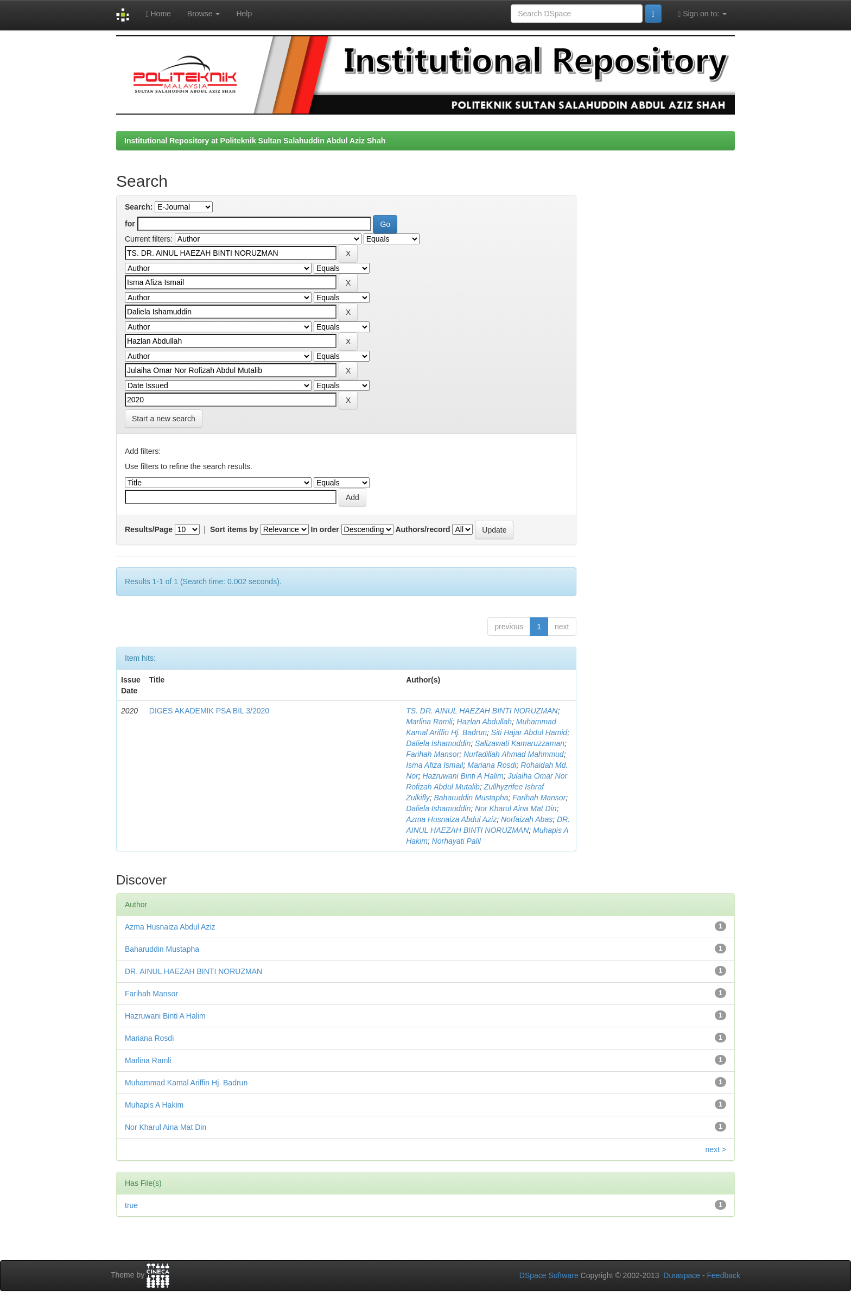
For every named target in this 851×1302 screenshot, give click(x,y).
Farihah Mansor (432, 754)
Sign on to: (702, 13)
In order (325, 529)
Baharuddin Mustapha (471, 797)
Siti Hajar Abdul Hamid (529, 732)
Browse (203, 13)
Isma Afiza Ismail (434, 765)
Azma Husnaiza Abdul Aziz (451, 819)
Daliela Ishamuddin (438, 743)
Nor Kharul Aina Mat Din (515, 808)
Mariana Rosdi (491, 765)
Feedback (723, 1275)
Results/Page (149, 529)
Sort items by (234, 529)
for (130, 223)
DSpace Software (549, 1275)
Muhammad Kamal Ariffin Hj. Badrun (186, 1082)
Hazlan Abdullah (484, 721)
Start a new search (163, 418)
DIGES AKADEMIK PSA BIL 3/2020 (209, 710)
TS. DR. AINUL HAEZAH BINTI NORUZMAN (481, 710)
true (131, 1205)
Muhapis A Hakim (154, 1105)
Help (244, 13)
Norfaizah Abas (526, 819)
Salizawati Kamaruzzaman (519, 743)
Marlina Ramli (429, 721)
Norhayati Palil (456, 841)
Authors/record (422, 529)
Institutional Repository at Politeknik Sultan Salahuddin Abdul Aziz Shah (254, 140)
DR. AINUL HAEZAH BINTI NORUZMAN (193, 971)
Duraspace (681, 1275)
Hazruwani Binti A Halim (463, 776)
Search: (139, 207)
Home (157, 13)
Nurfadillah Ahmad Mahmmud (513, 754)
